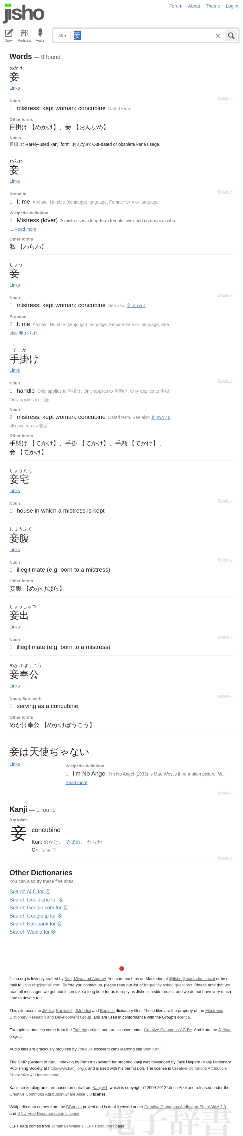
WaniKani (151, 1049)
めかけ (51, 841)
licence (183, 1017)
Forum (176, 6)
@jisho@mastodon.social (192, 978)
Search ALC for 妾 (29, 891)
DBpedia (74, 1106)
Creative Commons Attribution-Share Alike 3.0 (50, 1094)
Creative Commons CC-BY (168, 1029)
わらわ (94, 841)
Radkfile (107, 1010)
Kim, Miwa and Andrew (85, 978)
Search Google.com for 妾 (38, 907)
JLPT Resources (99, 1126)
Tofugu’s (85, 1049)
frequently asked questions (168, 985)
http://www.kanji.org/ (66, 1068)
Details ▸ (225, 98)
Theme (213, 6)
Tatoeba (80, 1029)
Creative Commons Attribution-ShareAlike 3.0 (185, 1106)
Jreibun (225, 1029)
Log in (232, 6)
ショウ (48, 849)
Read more (24, 229)
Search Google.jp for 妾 (35, 916)
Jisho (24, 13)
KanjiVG (99, 1087)
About (194, 6)
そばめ (72, 841)
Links (14, 88)
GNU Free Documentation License (48, 1113)
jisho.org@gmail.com (41, 985)
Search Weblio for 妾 (32, 932)
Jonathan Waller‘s (67, 1126)
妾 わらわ (28, 333)
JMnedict (83, 1010)
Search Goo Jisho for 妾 (36, 899)
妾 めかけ (136, 305)
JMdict (48, 1010)
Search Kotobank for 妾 (35, 923)
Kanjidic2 (64, 1010)
